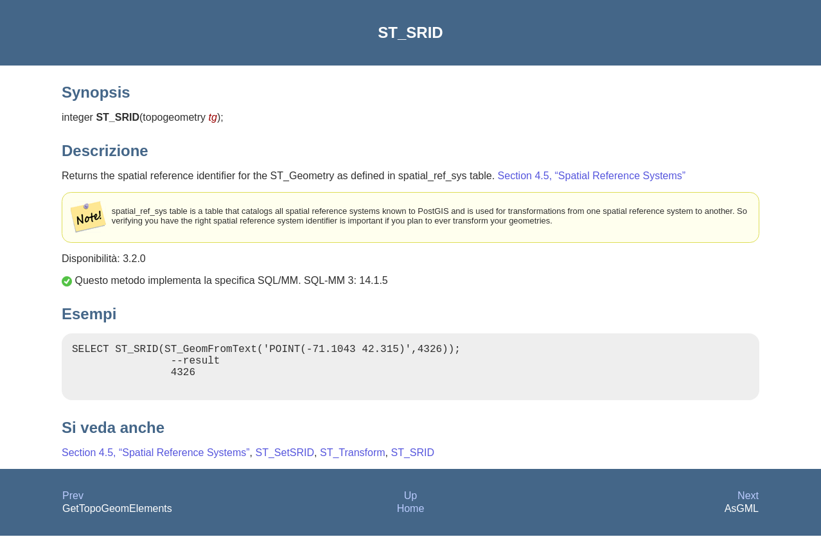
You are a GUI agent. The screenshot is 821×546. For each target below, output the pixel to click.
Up (410, 505)
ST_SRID (413, 462)
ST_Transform (352, 462)
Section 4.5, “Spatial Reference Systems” (592, 175)
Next (748, 505)
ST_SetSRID (284, 462)
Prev (73, 505)
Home (411, 518)
